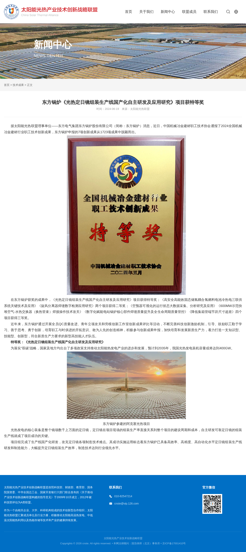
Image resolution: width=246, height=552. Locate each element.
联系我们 (211, 12)
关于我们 (146, 12)
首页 (128, 12)
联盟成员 (189, 12)
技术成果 (18, 84)
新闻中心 (168, 12)
